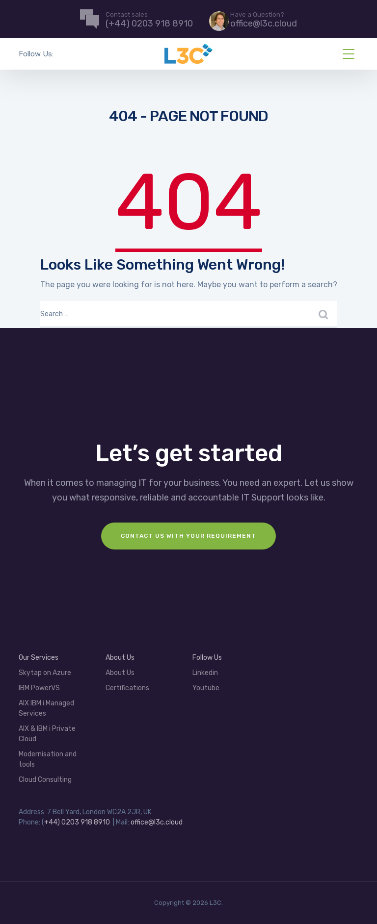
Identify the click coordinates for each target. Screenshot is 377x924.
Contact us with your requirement (188, 535)
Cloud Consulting (45, 779)
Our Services (38, 657)
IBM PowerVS (39, 688)
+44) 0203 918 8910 (77, 822)
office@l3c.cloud (157, 822)
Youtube (205, 688)
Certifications (127, 688)
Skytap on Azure (45, 673)
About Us (120, 657)
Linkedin (205, 673)
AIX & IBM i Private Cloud (47, 733)
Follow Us (207, 657)
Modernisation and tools (48, 759)
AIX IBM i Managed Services (46, 708)
